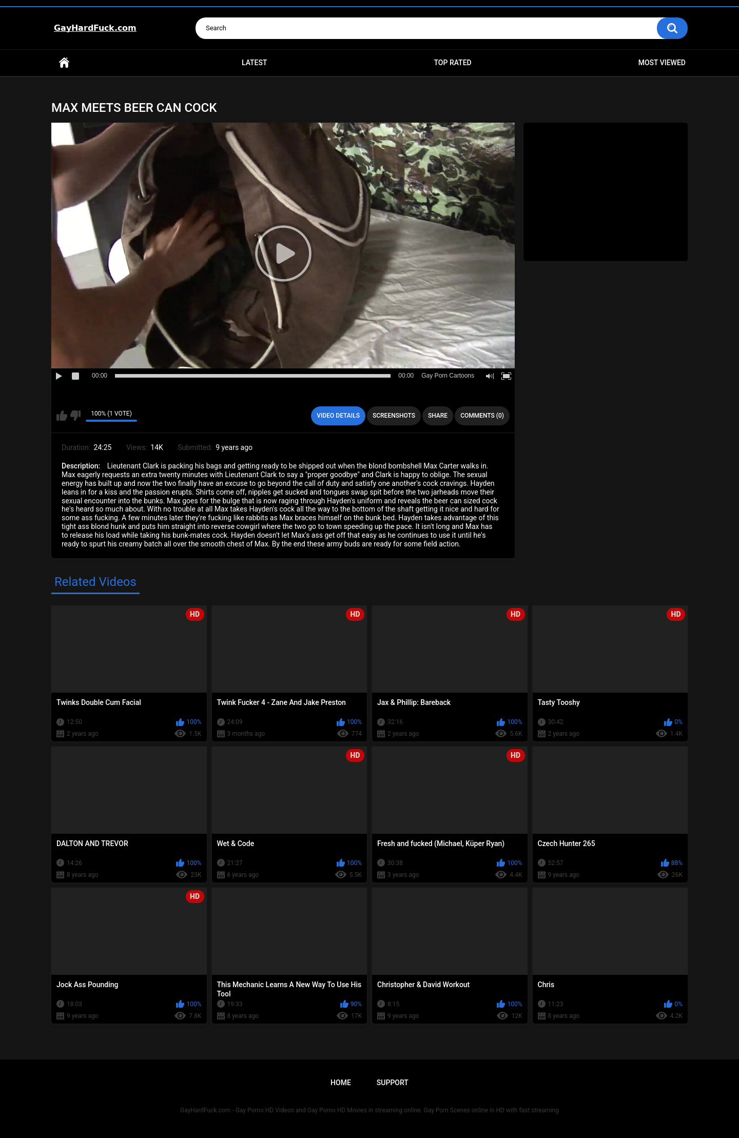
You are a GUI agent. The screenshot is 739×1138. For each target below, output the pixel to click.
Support (393, 1082)
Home (64, 63)
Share (438, 415)
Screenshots (394, 415)
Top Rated (452, 62)
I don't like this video (75, 415)
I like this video (61, 415)
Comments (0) (482, 415)
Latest (254, 62)
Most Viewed (662, 62)
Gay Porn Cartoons (447, 375)
